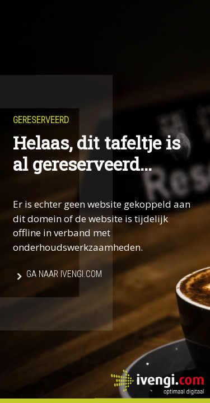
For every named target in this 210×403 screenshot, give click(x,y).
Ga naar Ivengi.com (64, 274)
